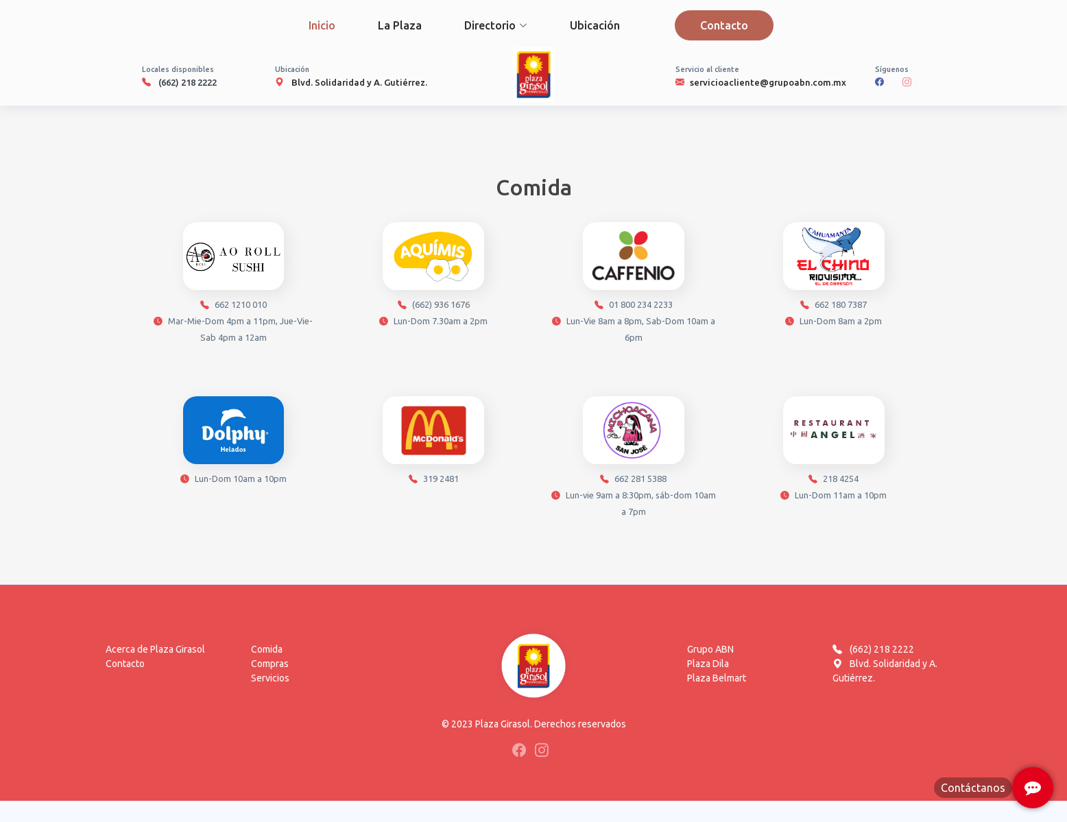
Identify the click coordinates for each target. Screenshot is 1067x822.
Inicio (322, 25)
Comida (267, 649)
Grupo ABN (710, 649)
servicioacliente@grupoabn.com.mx (768, 82)
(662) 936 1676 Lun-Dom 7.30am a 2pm (433, 277)
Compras (270, 663)
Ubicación (595, 25)
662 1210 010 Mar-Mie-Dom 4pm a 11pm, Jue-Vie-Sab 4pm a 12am (233, 285)
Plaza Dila (708, 663)
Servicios (270, 678)
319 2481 (433, 443)
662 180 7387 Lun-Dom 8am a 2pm (834, 277)
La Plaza (400, 25)
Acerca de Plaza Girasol (155, 649)
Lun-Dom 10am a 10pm (233, 443)
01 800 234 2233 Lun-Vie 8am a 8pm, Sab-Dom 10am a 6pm (633, 285)
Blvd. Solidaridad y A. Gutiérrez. (359, 82)
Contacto (724, 25)
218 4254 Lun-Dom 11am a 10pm (834, 451)
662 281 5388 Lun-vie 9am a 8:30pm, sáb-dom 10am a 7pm (633, 459)
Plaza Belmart (716, 678)
